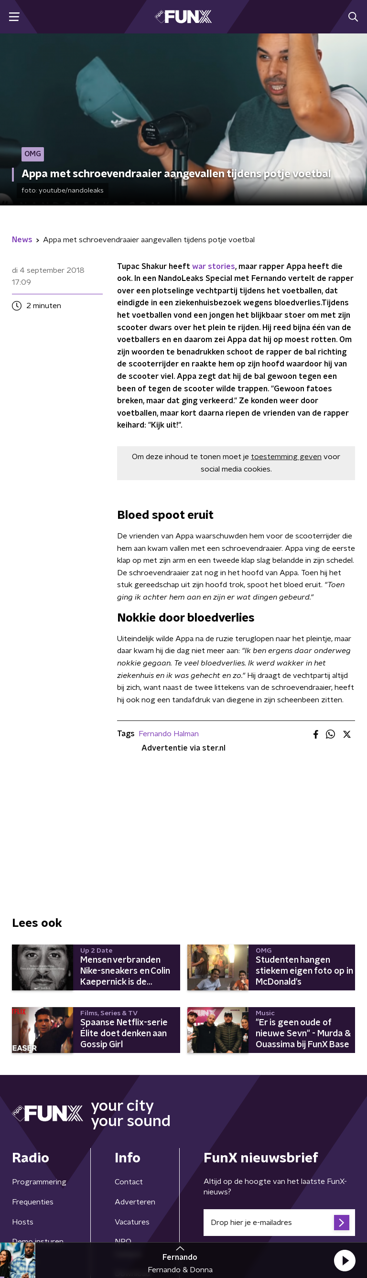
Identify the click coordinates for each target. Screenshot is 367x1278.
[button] (344, 1260)
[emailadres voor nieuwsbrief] (279, 1222)
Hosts (22, 1222)
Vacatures (132, 1222)
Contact (129, 1182)
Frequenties (33, 1202)
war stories (213, 266)
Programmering (39, 1182)
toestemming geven (286, 457)
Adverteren (135, 1202)
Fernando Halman (169, 734)
